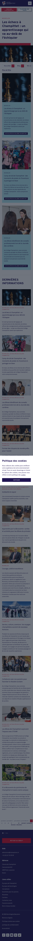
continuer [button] (16, 480)
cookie (23, 475)
